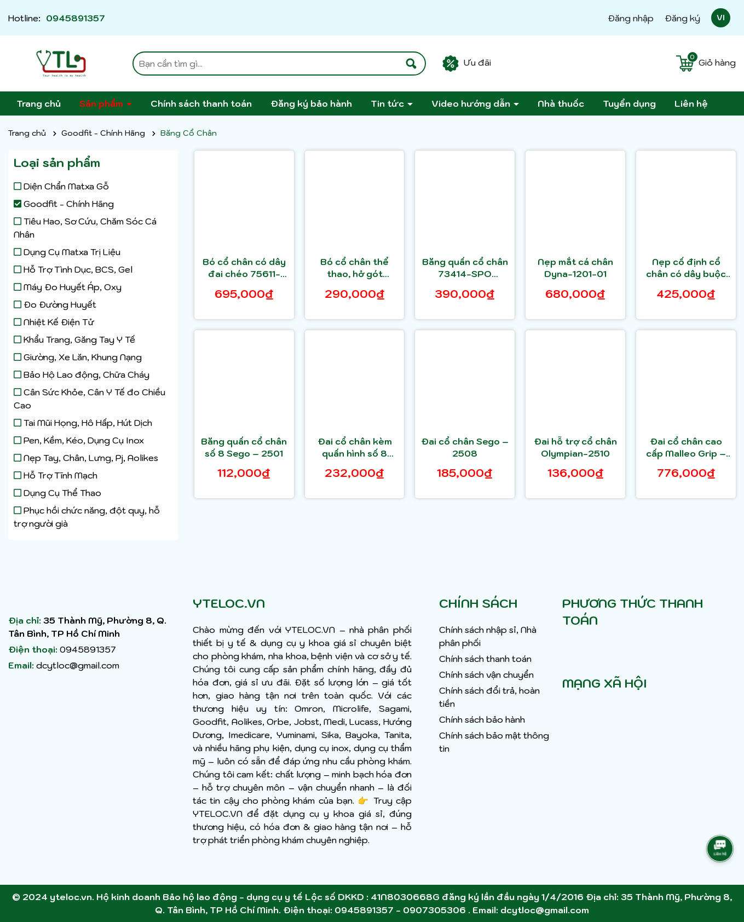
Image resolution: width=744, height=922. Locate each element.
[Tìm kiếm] (411, 63)
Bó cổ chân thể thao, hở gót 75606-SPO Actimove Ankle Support (354, 268)
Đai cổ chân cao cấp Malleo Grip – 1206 (686, 448)
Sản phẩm (102, 103)
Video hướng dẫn (471, 103)
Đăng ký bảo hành (311, 103)
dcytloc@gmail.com (77, 665)
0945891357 (75, 18)
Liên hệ (691, 103)
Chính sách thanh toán (201, 103)
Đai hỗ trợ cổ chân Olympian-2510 (575, 447)
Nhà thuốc (561, 103)
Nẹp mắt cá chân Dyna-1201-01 (575, 267)
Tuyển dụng (629, 103)
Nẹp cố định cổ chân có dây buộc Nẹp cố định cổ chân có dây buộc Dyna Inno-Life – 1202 (686, 268)
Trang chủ (38, 103)
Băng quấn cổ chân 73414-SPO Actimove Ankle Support (465, 268)
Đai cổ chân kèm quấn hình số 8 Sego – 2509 (355, 448)
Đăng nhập (631, 18)
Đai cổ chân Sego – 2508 (465, 447)
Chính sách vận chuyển (486, 674)
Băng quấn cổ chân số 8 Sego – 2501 (244, 447)
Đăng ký (682, 18)
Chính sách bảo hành (482, 719)
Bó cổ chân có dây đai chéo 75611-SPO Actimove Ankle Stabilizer (244, 268)
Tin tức (388, 103)
